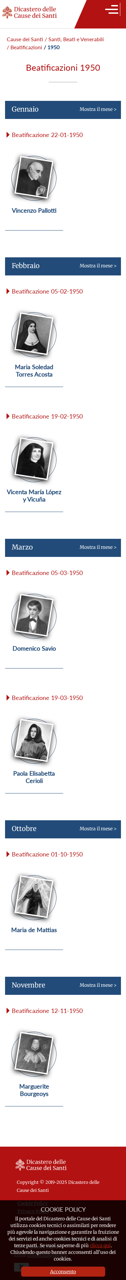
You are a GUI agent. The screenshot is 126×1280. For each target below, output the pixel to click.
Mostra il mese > (61, 112)
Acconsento (63, 1272)
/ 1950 (51, 47)
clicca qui (100, 1245)
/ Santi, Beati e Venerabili (74, 39)
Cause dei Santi (25, 39)
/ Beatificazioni (24, 47)
